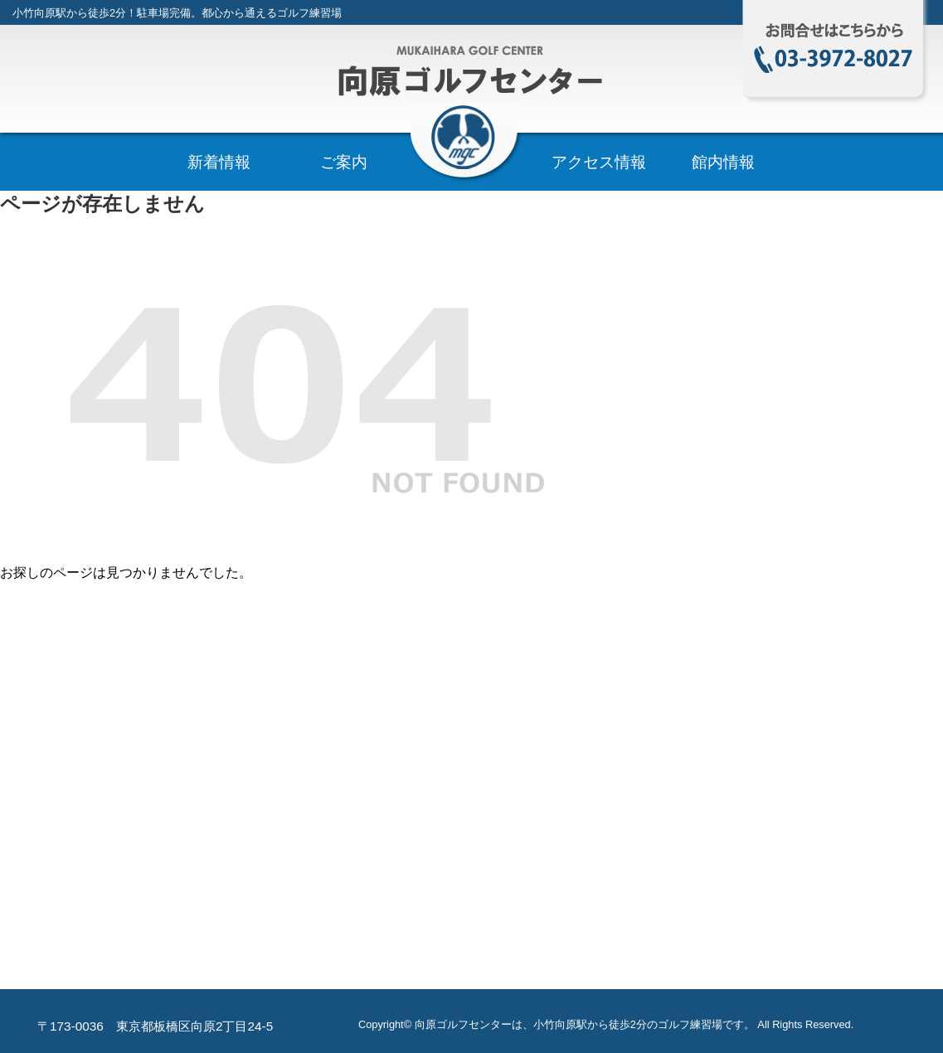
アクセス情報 (599, 162)
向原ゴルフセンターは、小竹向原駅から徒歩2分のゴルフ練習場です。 (585, 1024)
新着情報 (218, 162)
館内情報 (723, 162)
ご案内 (343, 162)
